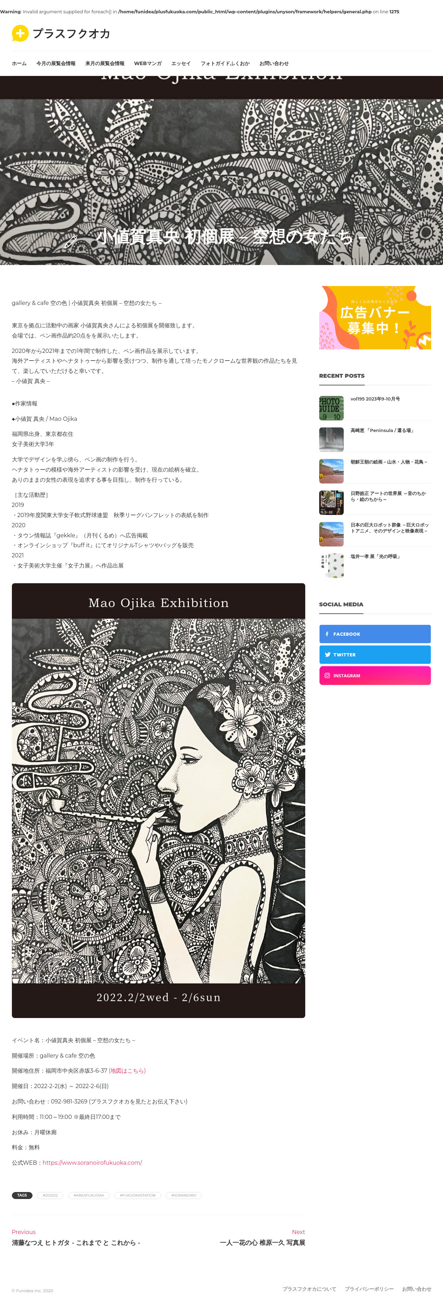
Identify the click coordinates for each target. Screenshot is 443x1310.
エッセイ (181, 63)
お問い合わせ (274, 63)
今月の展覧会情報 (56, 63)
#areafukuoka (89, 1195)
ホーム (19, 63)
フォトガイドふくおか (225, 63)
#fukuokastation (138, 1195)
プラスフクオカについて (309, 1289)
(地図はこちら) (127, 1070)
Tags (22, 1195)
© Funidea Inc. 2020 (32, 1290)
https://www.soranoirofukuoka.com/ (92, 1162)
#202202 (50, 1195)
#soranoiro (183, 1195)
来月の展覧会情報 (104, 63)
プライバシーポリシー (369, 1289)
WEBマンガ (148, 63)
